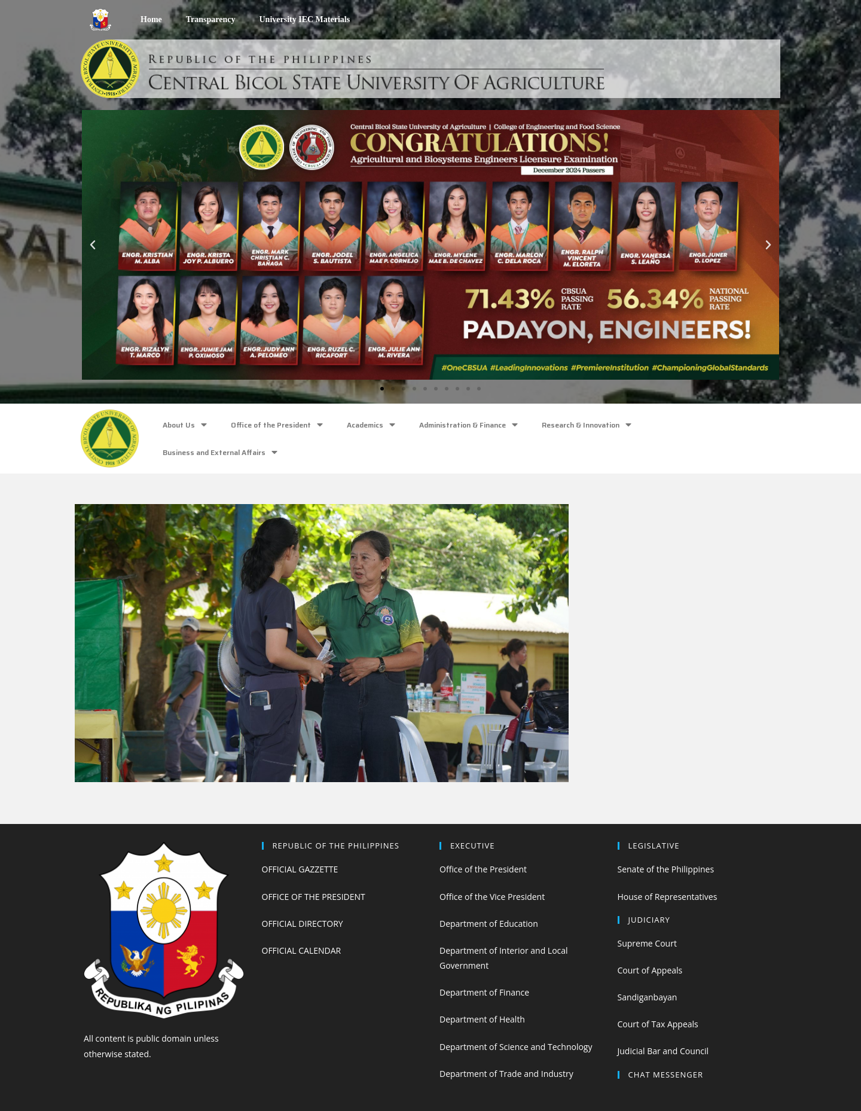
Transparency (211, 19)
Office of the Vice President (492, 896)
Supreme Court (647, 943)
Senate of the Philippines (666, 869)
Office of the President (277, 425)
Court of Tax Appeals (658, 1024)
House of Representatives (668, 896)
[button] (382, 388)
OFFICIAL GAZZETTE (300, 869)
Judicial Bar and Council (663, 1051)
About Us (185, 425)
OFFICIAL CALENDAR (301, 950)
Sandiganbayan (647, 997)
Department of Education (488, 923)
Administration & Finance (468, 425)
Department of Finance (484, 992)
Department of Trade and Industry (506, 1073)
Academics (371, 425)
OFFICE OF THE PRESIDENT (313, 896)
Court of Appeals (650, 970)
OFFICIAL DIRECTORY (302, 923)
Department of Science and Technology (515, 1046)
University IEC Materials (304, 19)
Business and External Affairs (220, 452)
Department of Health (482, 1019)
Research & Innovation (586, 425)
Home (151, 19)
